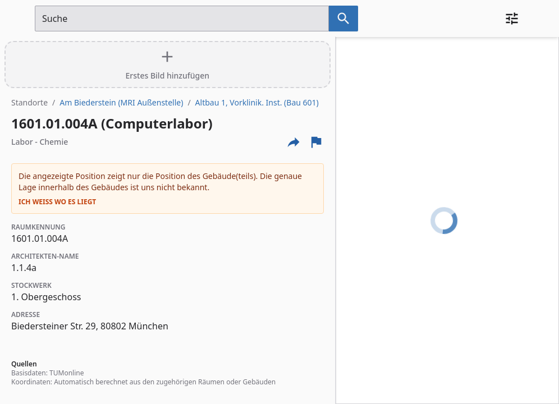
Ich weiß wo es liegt (57, 202)
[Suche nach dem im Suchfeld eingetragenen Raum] (343, 18)
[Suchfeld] (181, 18)
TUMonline (66, 373)
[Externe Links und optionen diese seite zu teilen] (293, 142)
